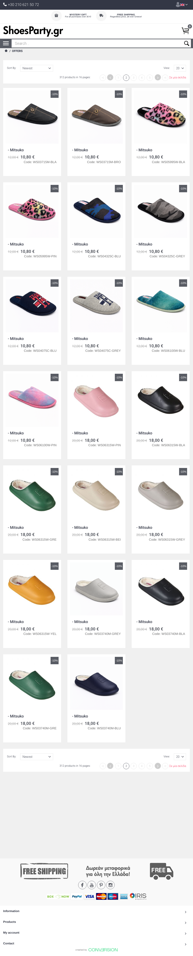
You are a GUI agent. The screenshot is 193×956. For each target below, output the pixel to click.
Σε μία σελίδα (177, 77)
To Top (96, 878)
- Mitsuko (16, 150)
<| (103, 77)
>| (165, 77)
